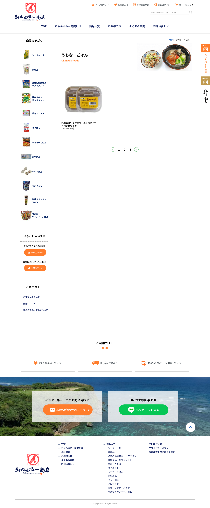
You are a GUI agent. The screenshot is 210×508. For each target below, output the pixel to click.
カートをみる (186, 4)
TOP (44, 26)
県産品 (111, 452)
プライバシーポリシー (160, 448)
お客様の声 (114, 26)
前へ (113, 149)
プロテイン (113, 483)
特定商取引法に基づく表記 (162, 452)
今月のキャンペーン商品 (120, 491)
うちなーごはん (115, 471)
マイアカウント (102, 4)
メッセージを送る (147, 410)
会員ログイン (164, 4)
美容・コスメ (114, 463)
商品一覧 (94, 26)
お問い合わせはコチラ (70, 410)
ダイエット (113, 467)
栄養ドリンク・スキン (119, 487)
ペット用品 (113, 479)
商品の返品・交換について (35, 310)
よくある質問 (137, 26)
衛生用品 (112, 475)
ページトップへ (190, 427)
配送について (29, 303)
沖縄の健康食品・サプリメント (123, 455)
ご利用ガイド (155, 444)
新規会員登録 (143, 4)
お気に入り (123, 4)
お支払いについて (31, 297)
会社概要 (65, 452)
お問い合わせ (161, 26)
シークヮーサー (115, 448)
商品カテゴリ (113, 444)
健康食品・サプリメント (120, 460)
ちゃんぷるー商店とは (68, 26)
